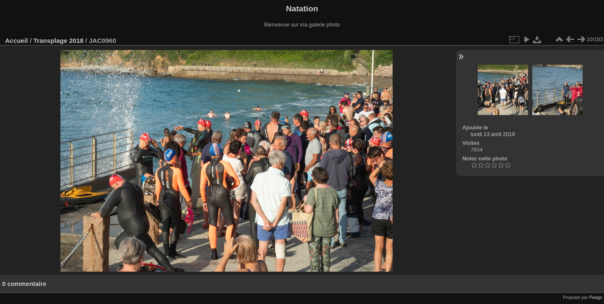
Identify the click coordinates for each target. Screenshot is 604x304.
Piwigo (595, 297)
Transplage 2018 (58, 40)
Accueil (16, 40)
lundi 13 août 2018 (493, 134)
